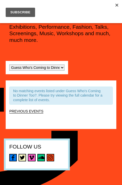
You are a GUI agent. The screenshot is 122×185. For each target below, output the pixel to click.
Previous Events (26, 111)
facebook (13, 157)
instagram (50, 157)
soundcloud (41, 157)
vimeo (31, 157)
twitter (22, 157)
